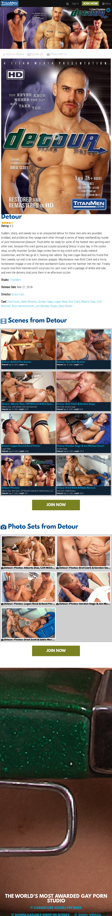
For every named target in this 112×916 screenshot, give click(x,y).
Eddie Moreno (29, 301)
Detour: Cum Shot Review (71, 362)
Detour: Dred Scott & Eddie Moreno (76, 488)
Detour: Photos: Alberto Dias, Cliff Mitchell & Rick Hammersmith (28, 568)
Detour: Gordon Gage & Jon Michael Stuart (80, 446)
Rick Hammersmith (23, 306)
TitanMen (15, 280)
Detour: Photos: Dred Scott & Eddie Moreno (28, 640)
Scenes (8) (35, 54)
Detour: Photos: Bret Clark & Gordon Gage (83, 568)
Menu (106, 3)
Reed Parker (66, 306)
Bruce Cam (18, 294)
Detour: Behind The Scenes (16, 362)
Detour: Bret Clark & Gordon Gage (76, 404)
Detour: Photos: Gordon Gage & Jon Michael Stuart (83, 604)
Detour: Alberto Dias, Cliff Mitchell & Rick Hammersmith (28, 404)
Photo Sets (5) (57, 54)
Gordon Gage (45, 301)
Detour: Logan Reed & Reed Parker (21, 446)
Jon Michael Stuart (46, 306)
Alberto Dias (88, 301)
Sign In (75, 3)
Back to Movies (13, 54)
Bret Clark (74, 301)
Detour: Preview (11, 488)
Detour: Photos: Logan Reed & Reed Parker (28, 604)
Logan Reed (60, 301)
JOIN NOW (90, 3)
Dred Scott (13, 301)
